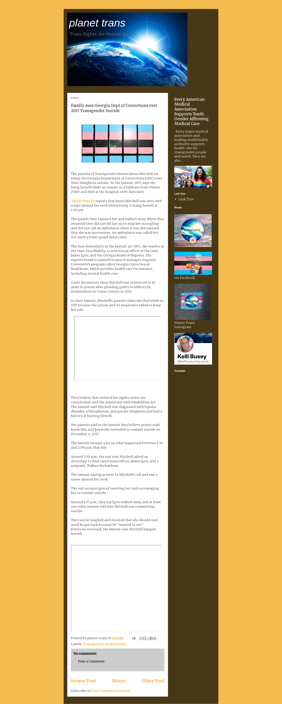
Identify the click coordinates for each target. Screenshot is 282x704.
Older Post (153, 681)
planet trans (97, 23)
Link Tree (186, 199)
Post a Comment (91, 661)
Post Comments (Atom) (111, 691)
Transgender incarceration (104, 644)
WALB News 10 (83, 201)
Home (119, 681)
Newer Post (83, 681)
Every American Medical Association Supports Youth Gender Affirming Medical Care (191, 111)
